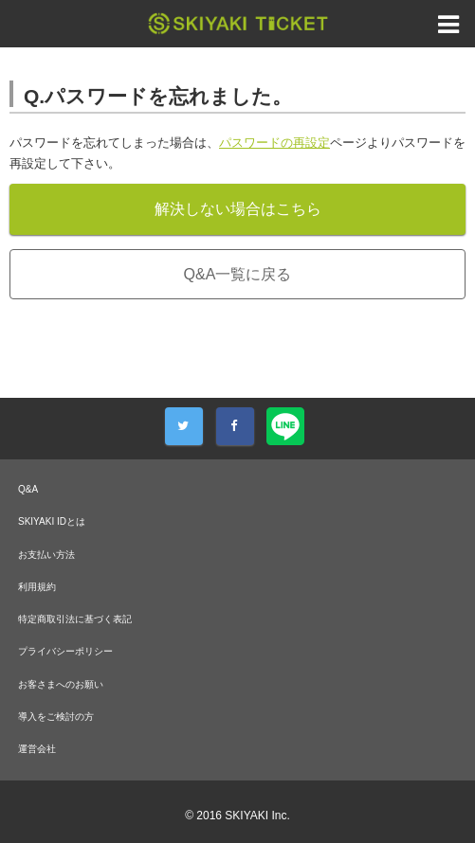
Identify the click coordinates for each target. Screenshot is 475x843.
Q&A (28, 489)
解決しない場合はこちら (238, 209)
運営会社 (37, 749)
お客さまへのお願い (60, 684)
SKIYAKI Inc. (257, 815)
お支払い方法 (46, 554)
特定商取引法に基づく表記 (75, 619)
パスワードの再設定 (274, 142)
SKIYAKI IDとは (51, 521)
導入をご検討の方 (56, 716)
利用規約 (37, 587)
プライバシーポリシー (65, 651)
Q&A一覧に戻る (238, 274)
